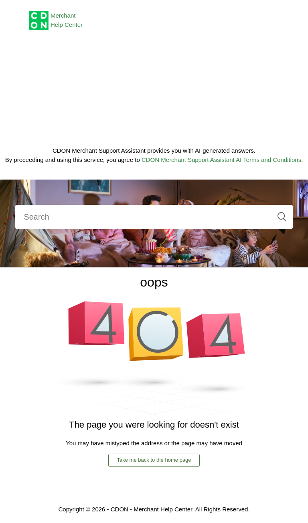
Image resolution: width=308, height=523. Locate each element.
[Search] (153, 217)
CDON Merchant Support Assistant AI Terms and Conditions (221, 159)
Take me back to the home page (154, 460)
